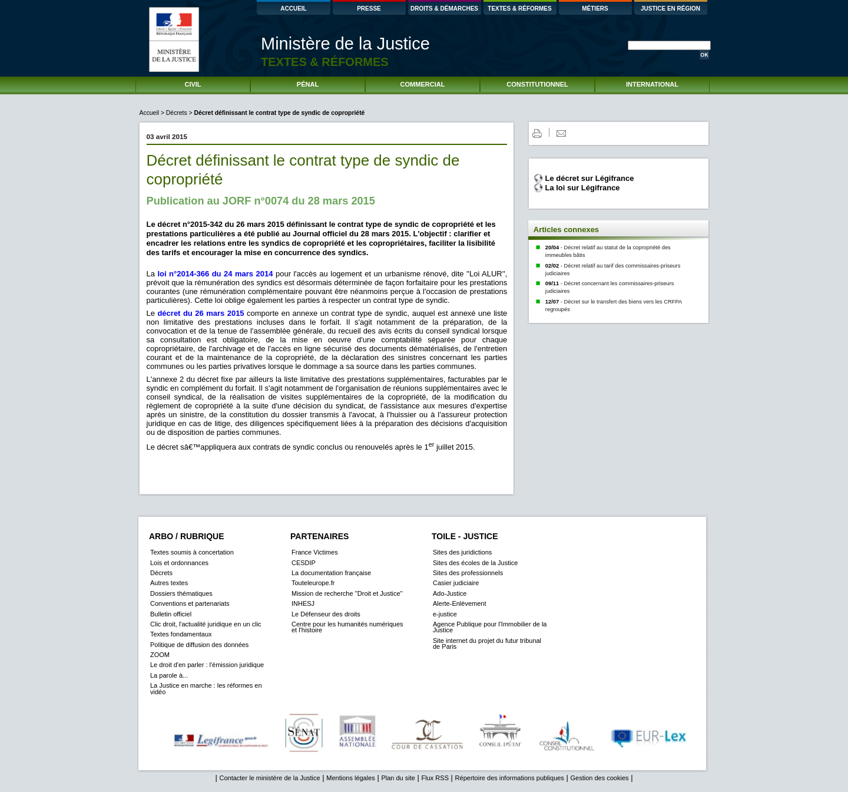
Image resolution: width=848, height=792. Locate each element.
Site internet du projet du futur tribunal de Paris (487, 643)
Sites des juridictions (462, 552)
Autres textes (169, 582)
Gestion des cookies (599, 777)
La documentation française (331, 572)
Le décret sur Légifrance (589, 178)
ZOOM (160, 654)
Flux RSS (435, 777)
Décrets (176, 113)
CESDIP (304, 562)
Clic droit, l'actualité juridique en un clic (205, 624)
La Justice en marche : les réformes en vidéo (206, 688)
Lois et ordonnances (179, 562)
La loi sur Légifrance (582, 187)
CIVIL (192, 84)
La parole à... (169, 675)
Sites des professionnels (468, 572)
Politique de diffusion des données (199, 644)
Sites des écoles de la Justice (475, 562)
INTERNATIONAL (652, 84)
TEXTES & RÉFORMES (519, 8)
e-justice (445, 614)
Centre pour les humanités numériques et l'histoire (347, 627)
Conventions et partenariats (190, 603)
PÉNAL (308, 84)
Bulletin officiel (170, 614)
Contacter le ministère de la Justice (269, 777)
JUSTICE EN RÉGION (670, 8)
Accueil (150, 113)
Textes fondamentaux (181, 634)
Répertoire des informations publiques (509, 777)
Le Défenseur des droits (326, 614)
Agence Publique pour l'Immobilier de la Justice (490, 627)
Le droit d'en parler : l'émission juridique (207, 664)
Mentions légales (350, 777)
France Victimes (315, 552)
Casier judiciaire (456, 582)
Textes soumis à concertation (192, 552)
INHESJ (303, 603)
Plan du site (398, 777)
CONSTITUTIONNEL (537, 84)
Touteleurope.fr (313, 582)
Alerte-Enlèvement (459, 603)
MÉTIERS (595, 8)
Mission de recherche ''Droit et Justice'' (347, 593)
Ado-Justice (449, 593)
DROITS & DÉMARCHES (444, 8)
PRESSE (369, 8)
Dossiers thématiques (181, 593)
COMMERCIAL (422, 84)
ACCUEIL (293, 8)
